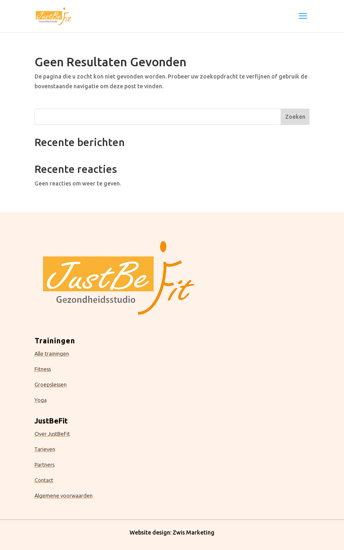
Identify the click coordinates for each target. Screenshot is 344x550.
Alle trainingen (52, 353)
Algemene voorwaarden (64, 495)
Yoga (41, 400)
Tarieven (45, 449)
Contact (44, 480)
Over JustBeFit (52, 434)
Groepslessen (51, 384)
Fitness (43, 369)
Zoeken (295, 116)
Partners (44, 464)
